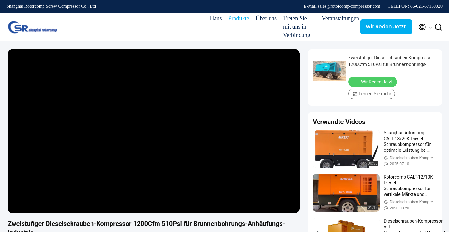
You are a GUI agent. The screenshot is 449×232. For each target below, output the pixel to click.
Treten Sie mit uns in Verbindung (296, 26)
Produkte (238, 18)
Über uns (266, 18)
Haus (216, 18)
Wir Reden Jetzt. (386, 26)
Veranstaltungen (338, 18)
